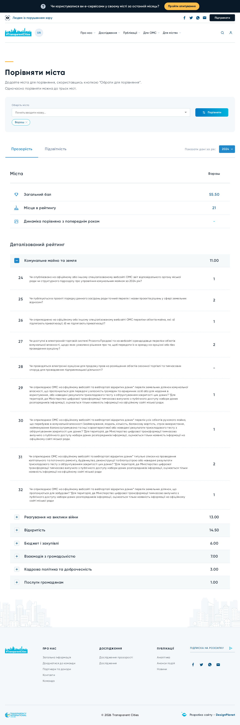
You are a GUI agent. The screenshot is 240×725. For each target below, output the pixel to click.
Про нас (86, 32)
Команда (49, 680)
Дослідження (108, 32)
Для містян (170, 32)
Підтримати (222, 17)
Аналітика (163, 657)
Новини (162, 669)
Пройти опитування (181, 6)
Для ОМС (149, 32)
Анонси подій (166, 663)
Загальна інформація (57, 657)
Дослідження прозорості (116, 657)
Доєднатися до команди (59, 663)
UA (39, 32)
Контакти (49, 675)
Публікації (130, 32)
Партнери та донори (57, 669)
